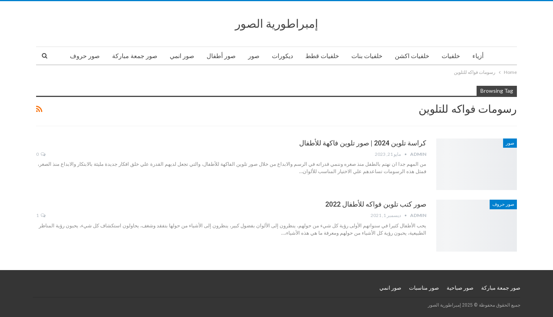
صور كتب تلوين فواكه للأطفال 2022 (375, 204)
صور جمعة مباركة (134, 56)
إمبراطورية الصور (276, 23)
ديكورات (282, 56)
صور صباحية (460, 288)
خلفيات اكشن (412, 56)
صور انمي (182, 56)
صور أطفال (221, 56)
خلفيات (451, 56)
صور (254, 56)
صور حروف (85, 56)
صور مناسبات (424, 288)
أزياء (477, 56)
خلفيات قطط (322, 56)
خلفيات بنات (366, 56)
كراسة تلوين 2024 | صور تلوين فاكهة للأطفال (362, 143)
